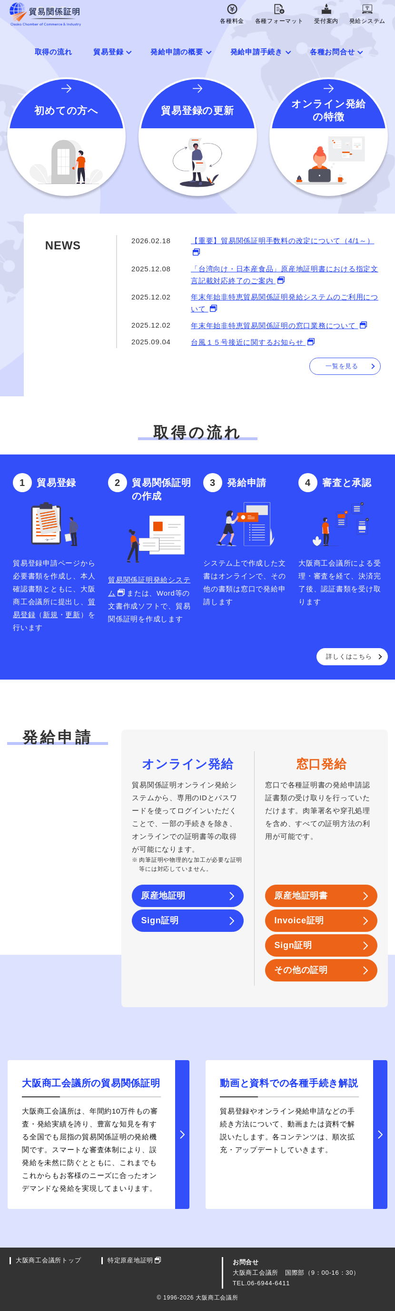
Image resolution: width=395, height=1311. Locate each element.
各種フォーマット (279, 14)
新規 (50, 614)
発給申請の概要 (176, 52)
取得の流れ (53, 52)
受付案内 (326, 14)
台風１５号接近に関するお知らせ (248, 342)
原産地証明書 (301, 895)
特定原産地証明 (130, 1260)
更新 (72, 614)
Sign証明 (160, 920)
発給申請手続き (256, 52)
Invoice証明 (299, 920)
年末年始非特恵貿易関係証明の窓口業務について (274, 325)
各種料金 (232, 14)
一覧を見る (342, 366)
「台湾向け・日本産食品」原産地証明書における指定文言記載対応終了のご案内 (284, 275)
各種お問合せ (332, 52)
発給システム (367, 14)
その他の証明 (301, 970)
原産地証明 (163, 895)
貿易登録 (108, 52)
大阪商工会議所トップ (48, 1260)
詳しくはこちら (349, 656)
